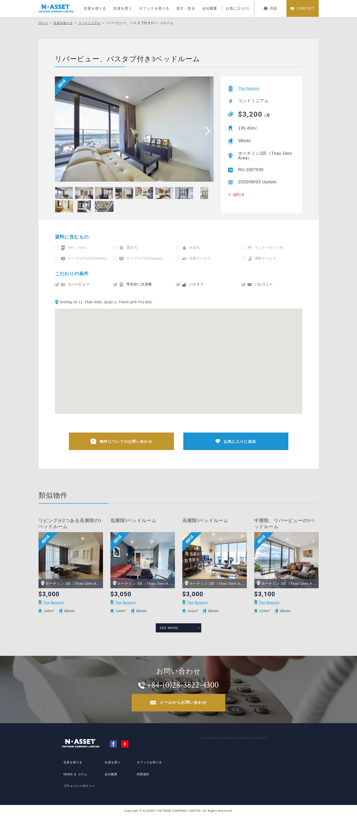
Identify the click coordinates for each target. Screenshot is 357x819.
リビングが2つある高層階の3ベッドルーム (70, 525)
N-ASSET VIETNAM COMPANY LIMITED (234, 740)
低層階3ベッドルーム (133, 522)
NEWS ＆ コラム (75, 776)
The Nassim (250, 88)
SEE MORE (173, 627)
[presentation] (206, 131)
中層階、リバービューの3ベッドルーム (284, 525)
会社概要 (209, 8)
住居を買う (122, 8)
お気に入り (237, 8)
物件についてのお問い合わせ (121, 442)
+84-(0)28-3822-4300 (183, 685)
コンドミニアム (93, 23)
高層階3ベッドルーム (205, 522)
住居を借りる (95, 8)
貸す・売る (185, 8)
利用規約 (142, 776)
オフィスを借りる (154, 8)
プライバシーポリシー (79, 785)
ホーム (44, 23)
